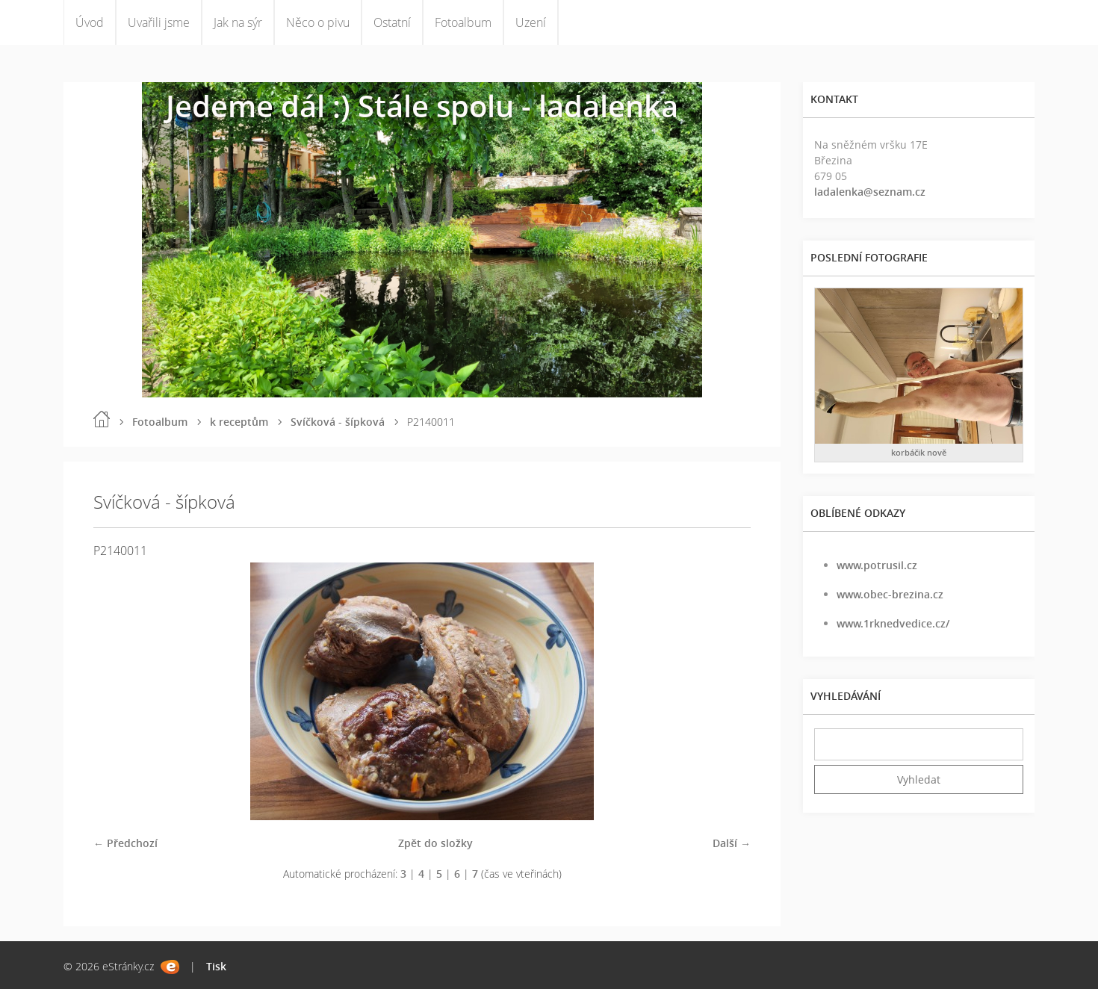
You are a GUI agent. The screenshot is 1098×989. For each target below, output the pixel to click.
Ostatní (392, 22)
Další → (732, 843)
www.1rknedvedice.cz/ (893, 623)
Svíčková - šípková (338, 422)
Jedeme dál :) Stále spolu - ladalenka (422, 105)
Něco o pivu (318, 22)
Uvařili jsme (159, 22)
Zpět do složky (435, 843)
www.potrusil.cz (877, 565)
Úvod (89, 22)
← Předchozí (125, 843)
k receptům (239, 422)
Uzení (530, 22)
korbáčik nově (918, 452)
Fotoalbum (463, 22)
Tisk (216, 966)
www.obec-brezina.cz (890, 594)
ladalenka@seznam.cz (869, 192)
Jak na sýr (238, 22)
